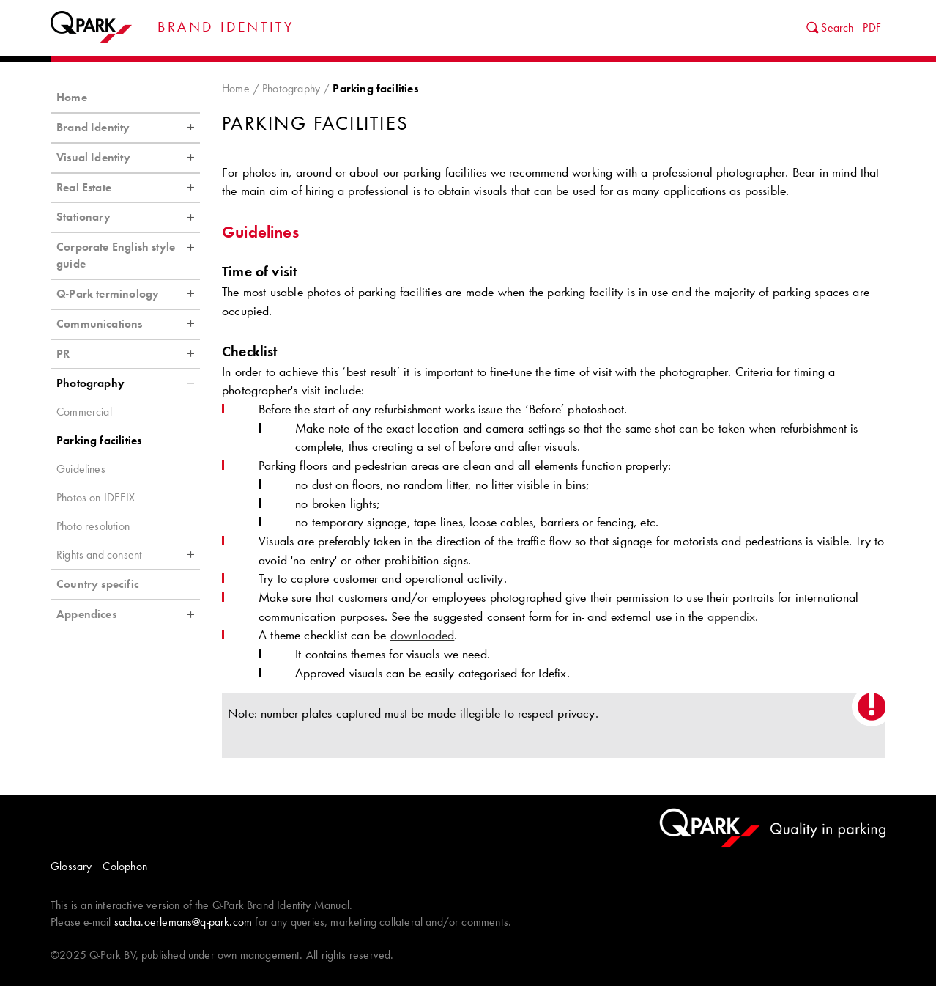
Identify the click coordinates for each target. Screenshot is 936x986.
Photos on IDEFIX (95, 497)
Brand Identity (128, 127)
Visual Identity (128, 158)
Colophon (124, 866)
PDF (872, 27)
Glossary (71, 866)
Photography (291, 88)
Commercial (84, 412)
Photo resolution (93, 526)
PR (128, 354)
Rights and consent (128, 555)
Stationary (128, 217)
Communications (128, 324)
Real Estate (128, 188)
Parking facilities (98, 440)
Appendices (128, 614)
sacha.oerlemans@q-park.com (183, 922)
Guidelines (80, 469)
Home (236, 88)
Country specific (97, 584)
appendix (731, 616)
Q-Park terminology (128, 294)
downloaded (422, 635)
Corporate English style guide (128, 252)
